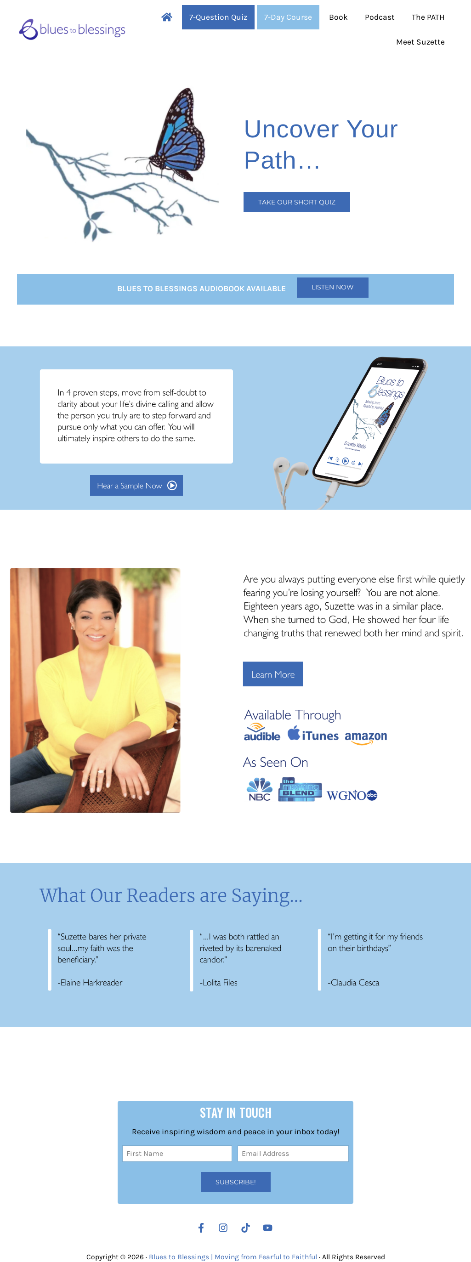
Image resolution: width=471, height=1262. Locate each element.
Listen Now (333, 287)
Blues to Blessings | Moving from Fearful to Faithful (233, 1257)
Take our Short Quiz (296, 202)
